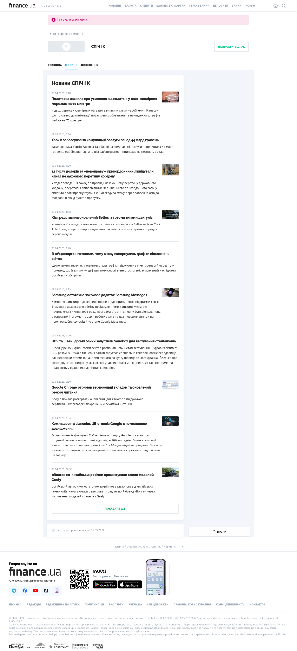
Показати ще (115, 508)
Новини (115, 5)
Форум (250, 5)
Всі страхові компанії (65, 33)
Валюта (131, 5)
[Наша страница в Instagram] (57, 591)
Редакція (34, 604)
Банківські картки (170, 5)
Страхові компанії (137, 546)
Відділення (90, 65)
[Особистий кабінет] (275, 6)
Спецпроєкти (158, 604)
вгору (219, 532)
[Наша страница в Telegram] (14, 591)
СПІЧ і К (156, 546)
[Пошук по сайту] (284, 6)
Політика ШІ (94, 604)
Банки (237, 5)
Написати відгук (231, 46)
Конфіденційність (230, 604)
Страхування (199, 5)
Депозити (221, 5)
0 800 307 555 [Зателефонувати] (50, 6)
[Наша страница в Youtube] (35, 591)
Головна (55, 65)
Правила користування (192, 604)
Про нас (15, 604)
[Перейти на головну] (22, 5)
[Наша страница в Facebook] (25, 591)
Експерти (116, 604)
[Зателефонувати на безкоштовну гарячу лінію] (35, 580)
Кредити (146, 5)
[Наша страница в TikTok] (46, 591)
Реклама (135, 604)
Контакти (257, 604)
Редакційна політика (63, 604)
